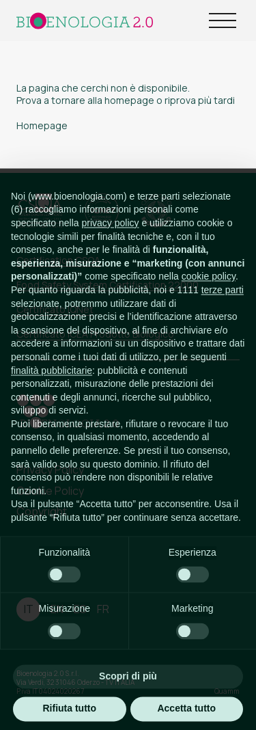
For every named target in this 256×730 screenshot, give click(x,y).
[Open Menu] (222, 20)
